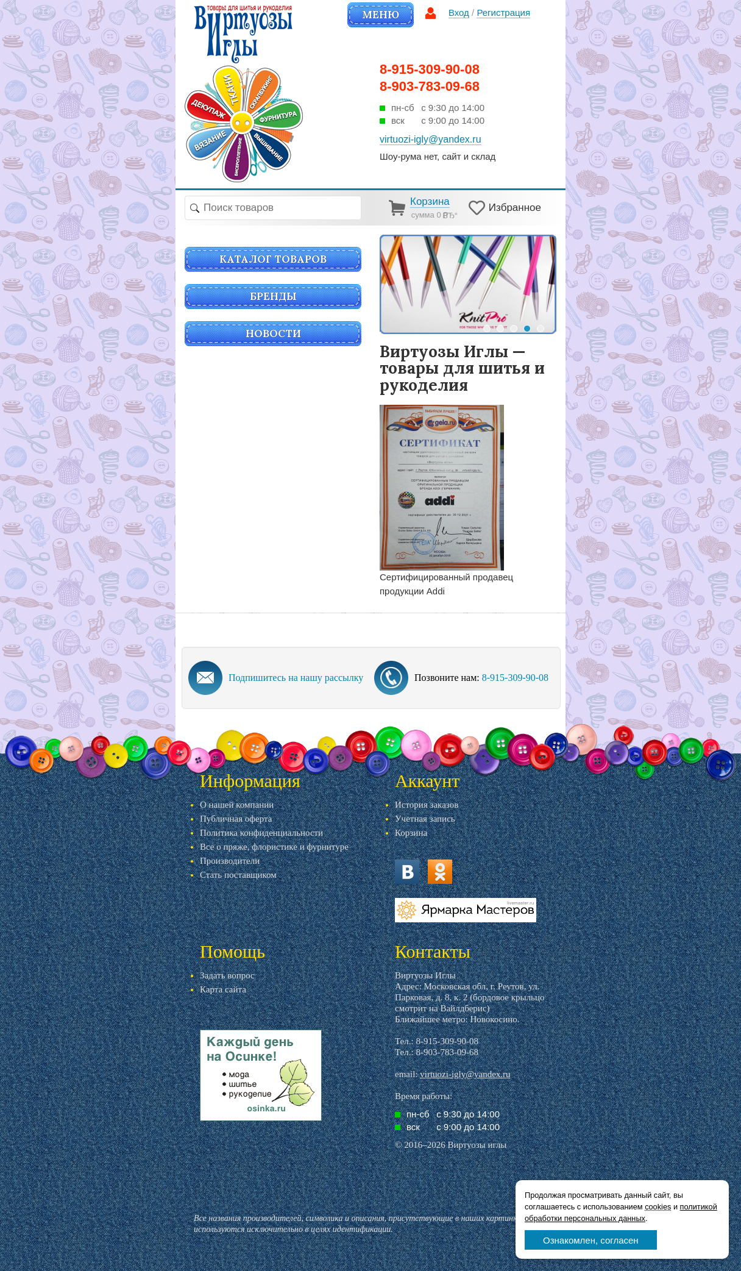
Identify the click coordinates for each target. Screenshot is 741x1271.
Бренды (273, 296)
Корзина (411, 833)
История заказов (426, 805)
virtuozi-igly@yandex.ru (465, 1074)
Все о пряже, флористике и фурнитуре (274, 847)
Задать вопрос (227, 975)
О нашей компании (237, 805)
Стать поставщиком (238, 875)
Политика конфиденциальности (261, 833)
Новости (273, 333)
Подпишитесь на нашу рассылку (296, 677)
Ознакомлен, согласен (591, 1240)
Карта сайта (223, 989)
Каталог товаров (273, 259)
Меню (380, 14)
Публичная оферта (236, 819)
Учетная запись (425, 819)
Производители (230, 861)
